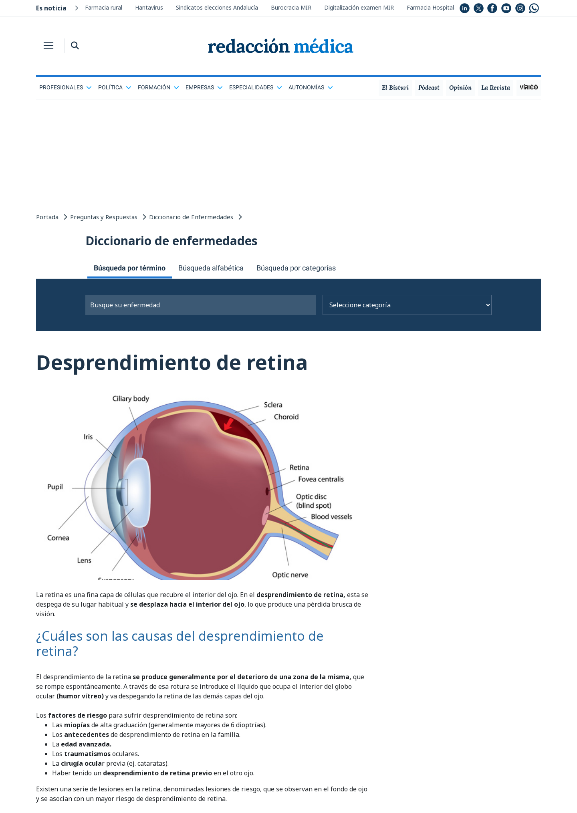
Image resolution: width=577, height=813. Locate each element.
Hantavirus (149, 7)
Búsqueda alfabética (211, 268)
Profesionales (65, 87)
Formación (158, 87)
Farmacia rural (103, 7)
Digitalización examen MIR (359, 7)
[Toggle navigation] (48, 45)
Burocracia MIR (291, 7)
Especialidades (255, 87)
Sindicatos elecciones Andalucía (217, 7)
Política (114, 87)
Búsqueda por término (129, 268)
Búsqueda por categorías (296, 268)
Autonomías (310, 87)
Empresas (204, 87)
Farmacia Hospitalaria (435, 7)
